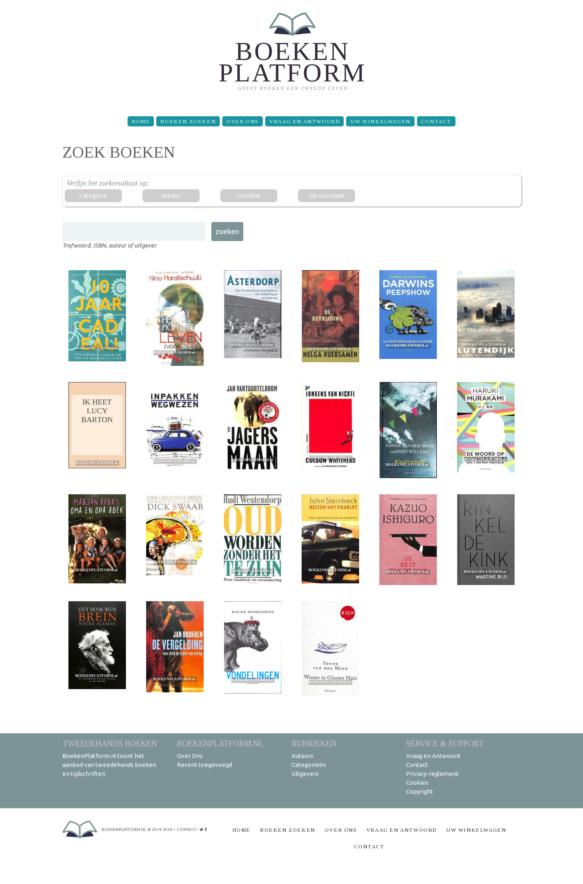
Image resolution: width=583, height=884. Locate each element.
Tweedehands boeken (109, 743)
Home (141, 121)
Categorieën (309, 764)
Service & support (445, 743)
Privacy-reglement (432, 773)
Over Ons (242, 121)
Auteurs (302, 755)
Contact (436, 121)
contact (186, 829)
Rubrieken (314, 743)
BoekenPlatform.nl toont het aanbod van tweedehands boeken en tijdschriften (109, 764)
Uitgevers (305, 773)
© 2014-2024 (159, 829)
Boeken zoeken (188, 121)
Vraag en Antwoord (304, 121)
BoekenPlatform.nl (220, 743)
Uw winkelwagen (380, 121)
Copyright (419, 791)
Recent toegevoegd (204, 764)
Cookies (417, 782)
